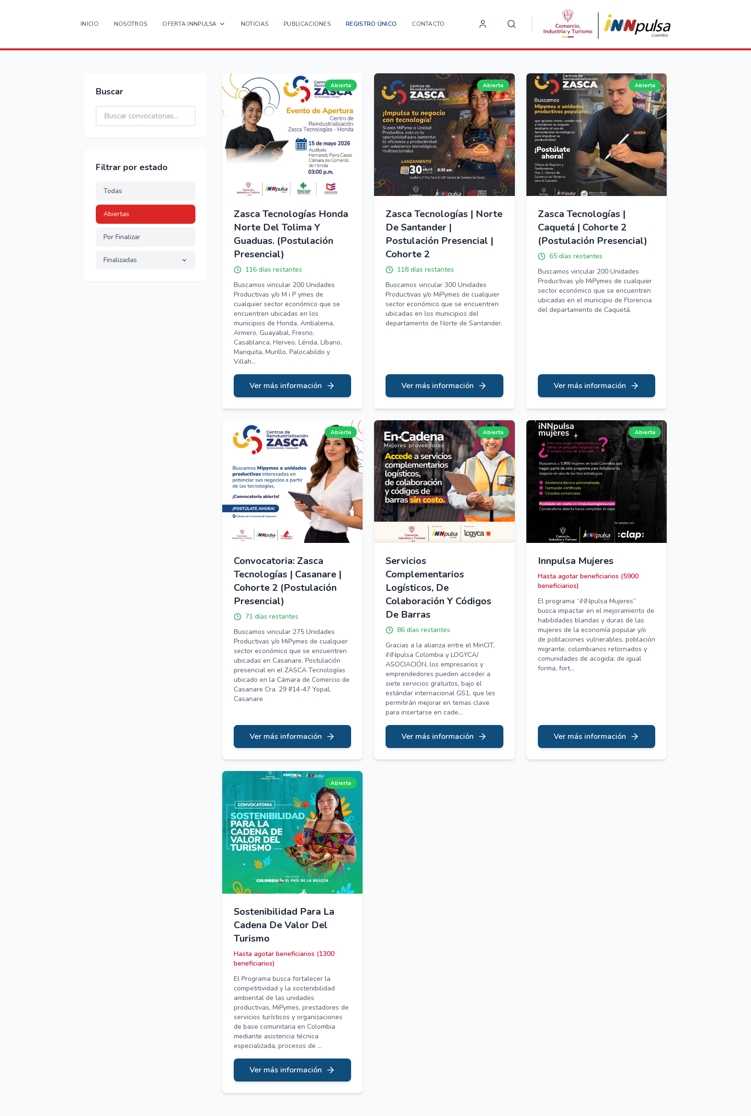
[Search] (511, 24)
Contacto (428, 24)
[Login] (482, 24)
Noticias (254, 24)
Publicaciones (307, 24)
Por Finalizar (121, 237)
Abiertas (116, 214)
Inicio (89, 24)
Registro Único (371, 24)
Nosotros (130, 24)
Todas (112, 191)
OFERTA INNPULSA (194, 24)
